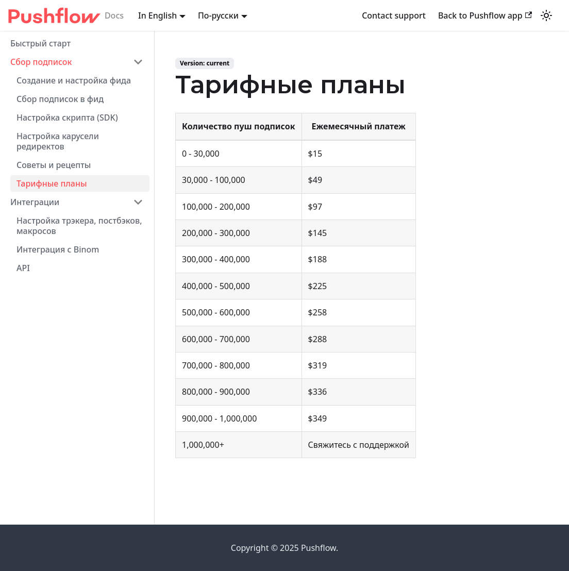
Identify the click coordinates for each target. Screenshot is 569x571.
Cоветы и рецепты (53, 165)
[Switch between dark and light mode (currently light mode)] (546, 15)
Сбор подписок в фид (60, 99)
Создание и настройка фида (73, 80)
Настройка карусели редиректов (57, 141)
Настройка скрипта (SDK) (67, 117)
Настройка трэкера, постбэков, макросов (79, 226)
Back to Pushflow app (485, 15)
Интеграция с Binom (57, 249)
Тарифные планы (51, 183)
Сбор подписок (41, 62)
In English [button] (157, 15)
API (23, 268)
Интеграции (34, 202)
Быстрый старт (40, 43)
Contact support (394, 15)
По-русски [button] (218, 15)
